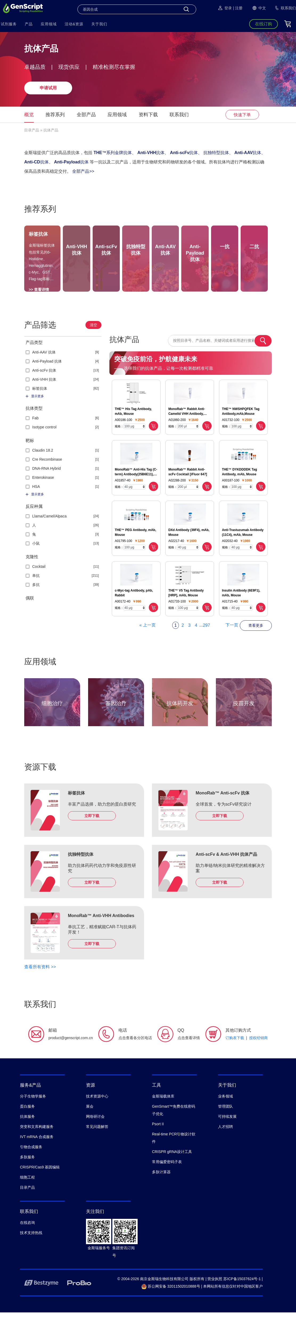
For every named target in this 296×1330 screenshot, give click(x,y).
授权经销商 (258, 1055)
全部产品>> (83, 171)
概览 (29, 114)
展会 (89, 1124)
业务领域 (225, 1114)
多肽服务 (27, 1174)
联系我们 (179, 114)
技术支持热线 (31, 1250)
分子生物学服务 (33, 1114)
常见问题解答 (97, 1144)
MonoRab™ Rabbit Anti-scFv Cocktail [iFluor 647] (187, 489)
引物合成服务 (31, 1164)
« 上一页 (147, 642)
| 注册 (237, 8)
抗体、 (153, 152)
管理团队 (225, 1124)
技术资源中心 (97, 1114)
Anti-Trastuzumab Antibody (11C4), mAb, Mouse (243, 550)
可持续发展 (227, 1134)
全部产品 (86, 114)
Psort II (158, 1141)
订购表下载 (234, 1055)
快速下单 (242, 114)
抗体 (71, 162)
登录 (224, 8)
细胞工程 (27, 1195)
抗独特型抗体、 (218, 152)
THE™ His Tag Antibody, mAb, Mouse (133, 429)
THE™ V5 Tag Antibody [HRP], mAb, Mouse (186, 610)
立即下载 (91, 833)
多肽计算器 (161, 1189)
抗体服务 (27, 1134)
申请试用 (48, 88)
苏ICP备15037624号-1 (242, 1296)
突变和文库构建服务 (37, 1144)
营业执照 (214, 1296)
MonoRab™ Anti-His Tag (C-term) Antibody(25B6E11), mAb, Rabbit (136, 489)
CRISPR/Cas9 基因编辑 (40, 1185)
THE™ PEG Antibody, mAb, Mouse (135, 550)
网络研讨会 (95, 1134)
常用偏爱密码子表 (167, 1179)
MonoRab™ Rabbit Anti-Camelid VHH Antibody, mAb (186, 429)
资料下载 (148, 114)
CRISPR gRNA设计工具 (172, 1169)
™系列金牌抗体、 (114, 152)
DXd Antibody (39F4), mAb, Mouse (188, 550)
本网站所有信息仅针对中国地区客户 (233, 1304)
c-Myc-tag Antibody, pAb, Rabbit (134, 610)
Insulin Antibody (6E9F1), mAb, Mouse (241, 610)
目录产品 (31, 130)
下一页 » (233, 642)
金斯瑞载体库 (163, 1114)
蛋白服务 (27, 1124)
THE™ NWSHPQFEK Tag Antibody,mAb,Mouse (241, 429)
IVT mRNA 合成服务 (37, 1154)
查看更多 (255, 643)
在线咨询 (27, 1240)
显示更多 (35, 414)
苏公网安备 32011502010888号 (170, 1304)
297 (206, 643)
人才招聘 (225, 1144)
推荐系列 (55, 114)
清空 (93, 342)
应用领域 (117, 114)
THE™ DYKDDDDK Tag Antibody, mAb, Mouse (239, 489)
